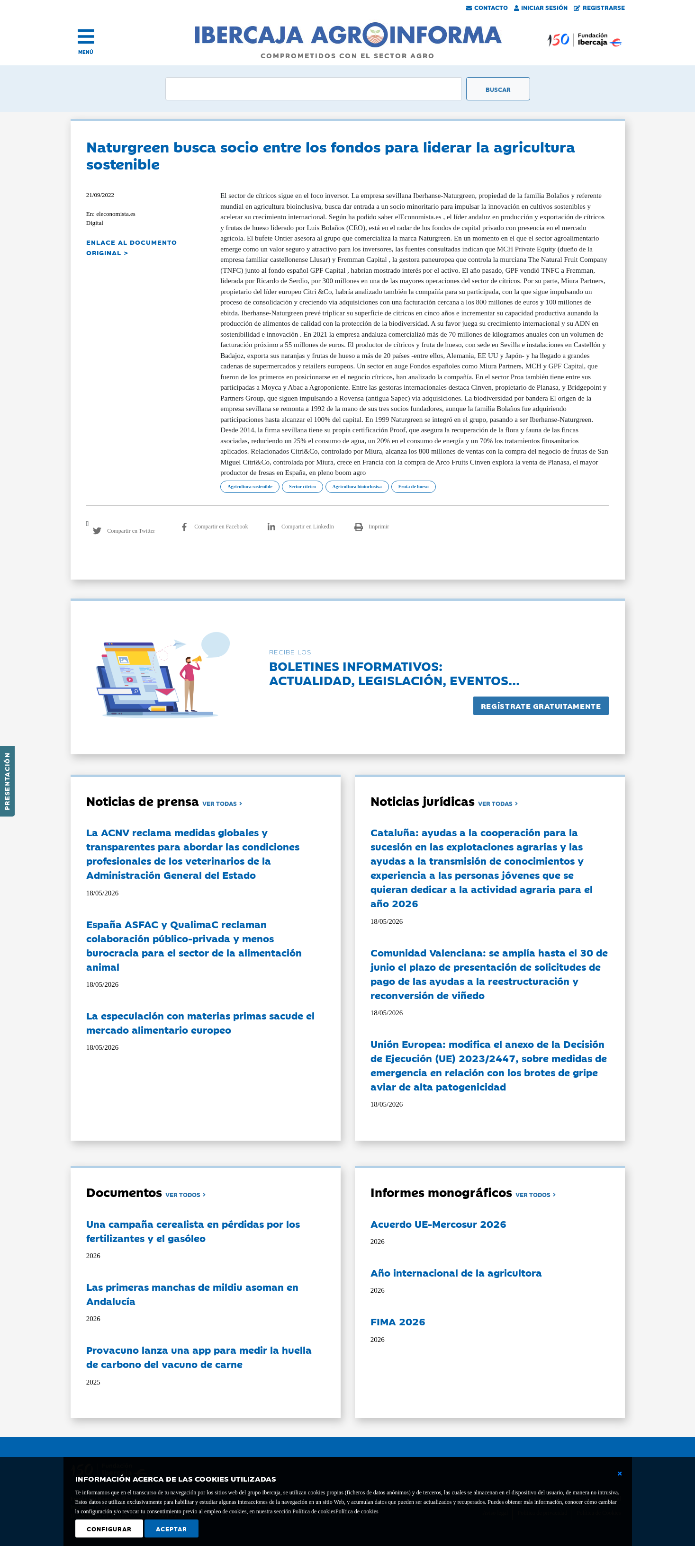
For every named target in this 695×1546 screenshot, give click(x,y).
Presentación (6, 781)
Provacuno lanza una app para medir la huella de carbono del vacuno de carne (199, 1356)
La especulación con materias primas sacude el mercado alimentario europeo (200, 1022)
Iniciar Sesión (541, 7)
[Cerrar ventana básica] (620, 1473)
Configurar (109, 1528)
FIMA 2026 (397, 1321)
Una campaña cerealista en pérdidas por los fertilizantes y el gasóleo (193, 1230)
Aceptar (171, 1528)
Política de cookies (357, 1511)
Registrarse (599, 7)
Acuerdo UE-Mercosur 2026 (438, 1223)
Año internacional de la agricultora (456, 1272)
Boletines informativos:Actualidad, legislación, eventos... (394, 672)
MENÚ (85, 51)
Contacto (487, 7)
